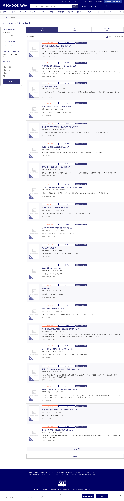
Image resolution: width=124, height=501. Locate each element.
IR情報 (37, 472)
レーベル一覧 (82, 2)
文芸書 (5, 12)
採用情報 (42, 472)
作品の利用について (34, 474)
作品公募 (99, 2)
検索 (74, 6)
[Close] (121, 496)
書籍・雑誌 (8, 67)
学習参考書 (62, 12)
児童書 (52, 12)
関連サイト (92, 2)
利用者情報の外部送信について (87, 474)
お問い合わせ (44, 474)
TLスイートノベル (7, 45)
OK (102, 496)
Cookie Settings (88, 496)
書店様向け (69, 472)
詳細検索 (83, 6)
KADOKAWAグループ (88, 472)
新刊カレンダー (92, 6)
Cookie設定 (74, 474)
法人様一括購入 (77, 472)
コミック (33, 12)
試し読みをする (81, 42)
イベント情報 (103, 6)
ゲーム (100, 12)
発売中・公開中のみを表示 (116, 36)
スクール (118, 12)
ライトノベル (24, 12)
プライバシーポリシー (55, 474)
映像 (90, 12)
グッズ (109, 12)
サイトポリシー (66, 474)
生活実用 (71, 12)
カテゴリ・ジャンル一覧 (69, 2)
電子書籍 (7, 70)
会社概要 (31, 472)
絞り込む (11, 81)
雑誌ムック (81, 12)
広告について (49, 472)
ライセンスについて (59, 472)
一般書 (43, 12)
